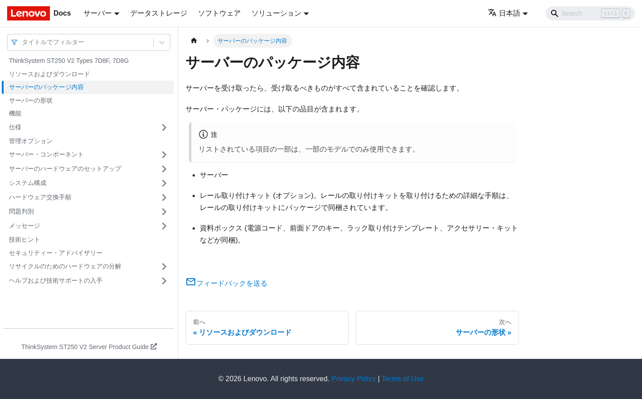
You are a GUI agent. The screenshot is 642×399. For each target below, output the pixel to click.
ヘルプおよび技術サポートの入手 (56, 280)
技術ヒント (24, 239)
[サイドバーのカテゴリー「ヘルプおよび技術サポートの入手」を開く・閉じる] (164, 281)
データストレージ (158, 13)
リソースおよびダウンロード (49, 74)
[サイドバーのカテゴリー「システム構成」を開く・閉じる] (164, 183)
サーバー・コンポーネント (46, 154)
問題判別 (21, 211)
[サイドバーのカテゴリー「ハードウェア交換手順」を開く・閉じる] (164, 197)
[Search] (590, 13)
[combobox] (23, 42)
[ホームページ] (193, 41)
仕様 (15, 127)
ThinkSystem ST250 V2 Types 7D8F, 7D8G (69, 60)
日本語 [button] (504, 13)
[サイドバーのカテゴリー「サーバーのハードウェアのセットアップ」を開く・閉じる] (164, 169)
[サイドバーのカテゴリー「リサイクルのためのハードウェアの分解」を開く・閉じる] (164, 266)
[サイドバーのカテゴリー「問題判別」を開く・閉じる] (164, 212)
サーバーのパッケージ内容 (46, 86)
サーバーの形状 (31, 100)
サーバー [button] (97, 13)
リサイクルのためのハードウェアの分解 (65, 266)
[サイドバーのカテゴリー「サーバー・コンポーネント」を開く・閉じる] (164, 155)
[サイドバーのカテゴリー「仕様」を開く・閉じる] (164, 127)
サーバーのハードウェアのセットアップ (65, 168)
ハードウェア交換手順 (40, 197)
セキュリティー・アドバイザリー (56, 252)
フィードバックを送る (226, 283)
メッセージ (24, 225)
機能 (15, 113)
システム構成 (27, 182)
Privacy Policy (354, 379)
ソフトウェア (219, 13)
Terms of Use (403, 379)
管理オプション (31, 140)
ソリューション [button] (276, 13)
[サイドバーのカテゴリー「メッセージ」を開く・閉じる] (164, 226)
